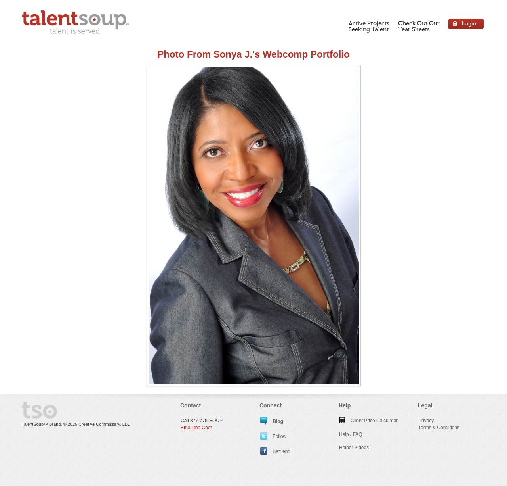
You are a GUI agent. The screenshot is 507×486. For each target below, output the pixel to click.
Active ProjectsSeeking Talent (369, 26)
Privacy (426, 420)
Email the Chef (196, 427)
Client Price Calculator (368, 420)
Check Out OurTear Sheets (419, 26)
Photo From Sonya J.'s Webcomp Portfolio (253, 54)
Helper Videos (354, 447)
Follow (273, 436)
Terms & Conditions (438, 427)
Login (466, 25)
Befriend (275, 451)
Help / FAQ (350, 434)
